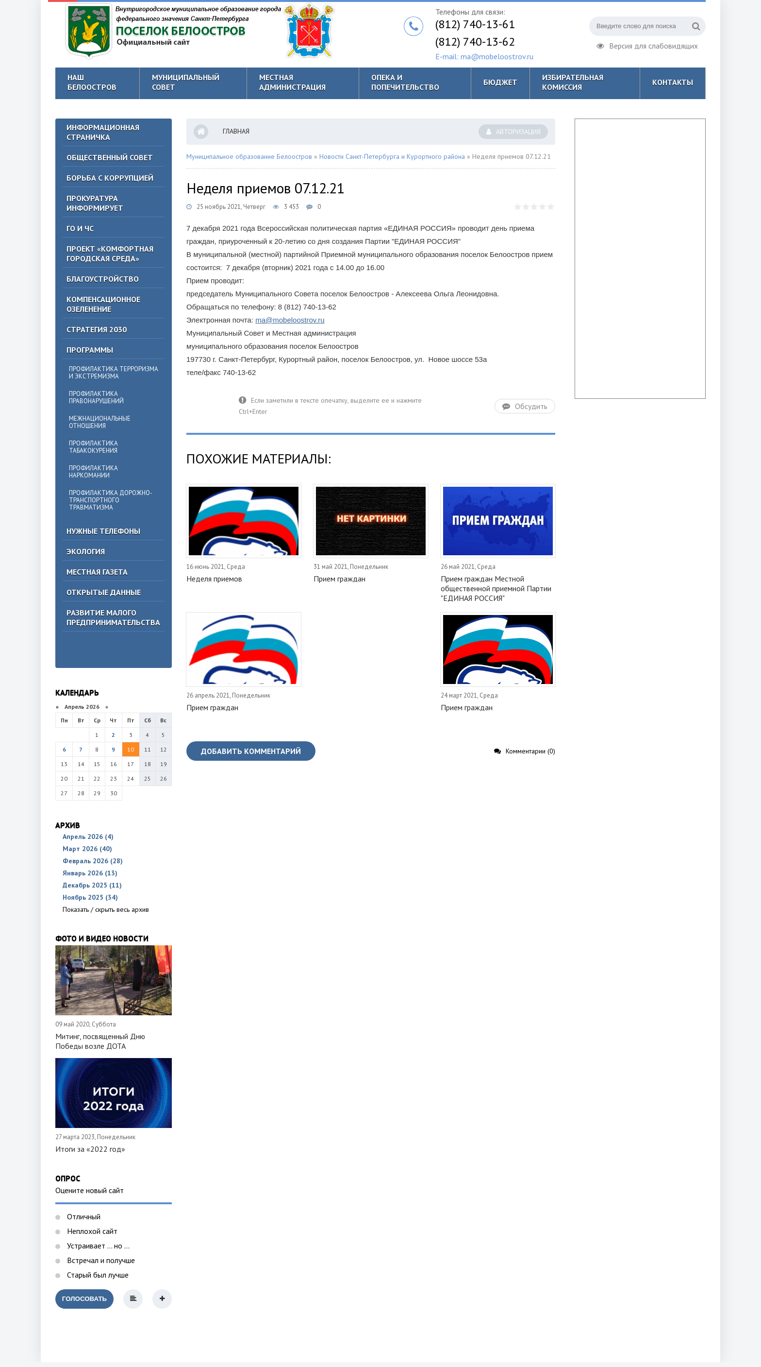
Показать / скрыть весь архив (106, 909)
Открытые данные (103, 592)
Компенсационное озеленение (103, 304)
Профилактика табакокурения (93, 447)
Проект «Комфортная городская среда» (109, 253)
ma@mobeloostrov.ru (290, 320)
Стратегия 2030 (96, 329)
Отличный (82, 1216)
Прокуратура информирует (94, 203)
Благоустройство (102, 279)
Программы (89, 350)
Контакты (672, 82)
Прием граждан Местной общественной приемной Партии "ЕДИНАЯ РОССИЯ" (496, 588)
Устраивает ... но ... (97, 1245)
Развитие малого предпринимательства (113, 617)
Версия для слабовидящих (647, 45)
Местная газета (97, 572)
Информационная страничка (102, 132)
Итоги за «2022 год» (90, 1149)
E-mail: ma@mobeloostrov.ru (484, 56)
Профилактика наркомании (93, 471)
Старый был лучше (97, 1275)
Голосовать (84, 1298)
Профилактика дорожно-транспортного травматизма (110, 500)
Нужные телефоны (103, 531)
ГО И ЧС (80, 228)
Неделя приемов (214, 578)
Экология (85, 551)
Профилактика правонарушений (96, 397)
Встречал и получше (100, 1260)
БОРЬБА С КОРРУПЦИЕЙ (109, 178)
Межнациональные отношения (100, 422)
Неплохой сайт (91, 1231)
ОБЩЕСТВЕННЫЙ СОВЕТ (109, 157)
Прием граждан (339, 578)
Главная (236, 131)
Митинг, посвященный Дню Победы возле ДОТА (100, 1041)
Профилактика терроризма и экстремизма (113, 372)
